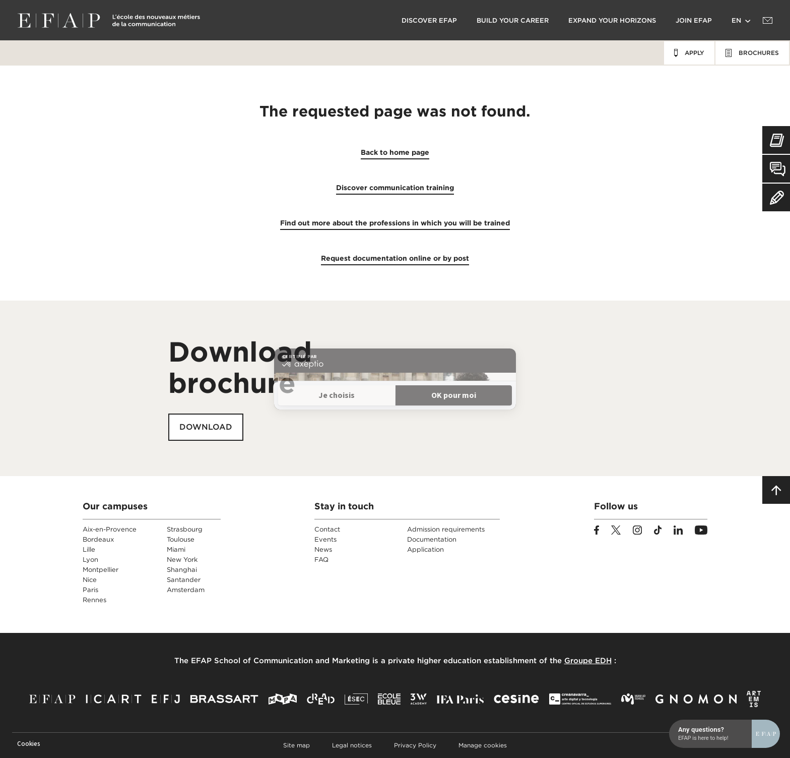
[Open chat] (724, 339)
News (323, 549)
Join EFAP (694, 20)
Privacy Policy (415, 745)
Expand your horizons (612, 20)
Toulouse (180, 539)
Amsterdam (186, 590)
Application (425, 549)
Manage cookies (482, 745)
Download (205, 427)
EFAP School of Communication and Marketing (280, 660)
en (736, 20)
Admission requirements (446, 529)
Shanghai (182, 569)
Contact (327, 529)
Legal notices (352, 745)
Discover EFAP (429, 20)
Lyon (90, 559)
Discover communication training (395, 188)
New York (182, 559)
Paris (90, 590)
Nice (90, 580)
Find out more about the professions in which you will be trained (395, 223)
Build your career (513, 20)
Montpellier (100, 569)
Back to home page (395, 152)
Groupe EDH (588, 660)
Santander (184, 580)
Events (325, 539)
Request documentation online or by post (395, 258)
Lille (89, 549)
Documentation (431, 539)
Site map (296, 745)
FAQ (321, 559)
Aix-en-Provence (110, 529)
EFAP (109, 20)
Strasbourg (185, 529)
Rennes (94, 600)
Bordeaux (98, 539)
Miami (176, 549)
